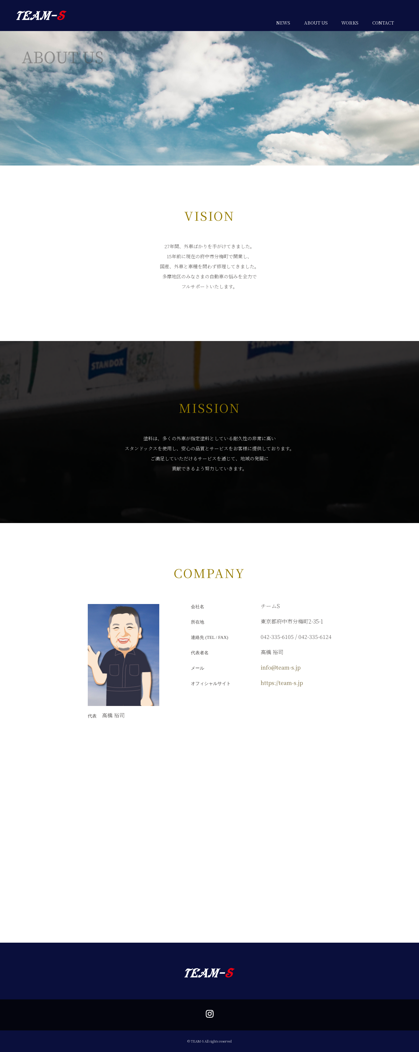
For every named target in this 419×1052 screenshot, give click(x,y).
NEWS (283, 23)
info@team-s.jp (281, 667)
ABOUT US (316, 23)
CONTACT (383, 23)
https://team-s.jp (282, 682)
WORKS (349, 23)
